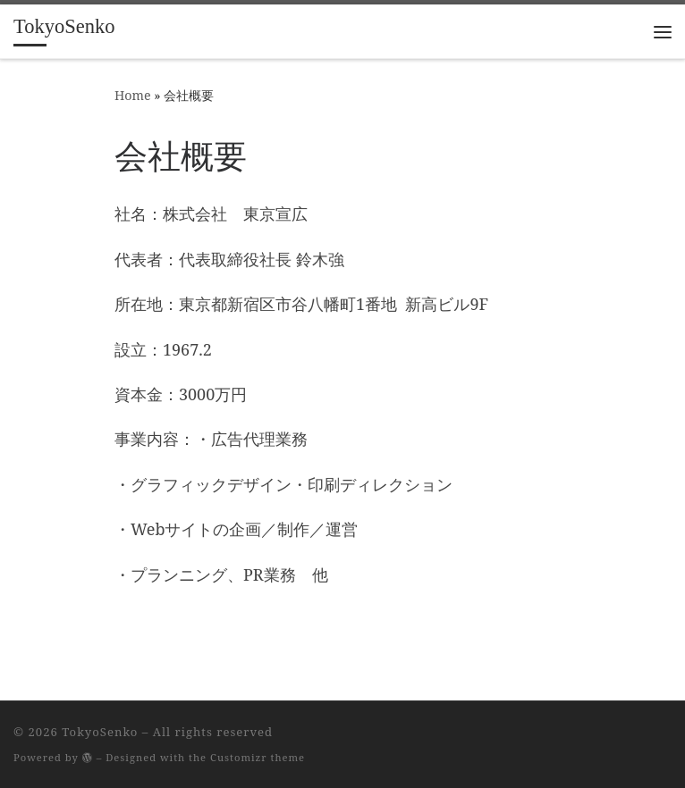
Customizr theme (257, 757)
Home (132, 95)
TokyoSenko (100, 732)
